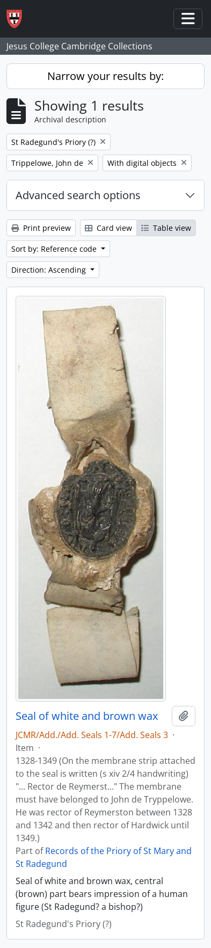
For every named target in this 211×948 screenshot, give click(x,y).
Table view (166, 228)
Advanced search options (78, 195)
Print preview (41, 228)
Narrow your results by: (105, 76)
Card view (108, 228)
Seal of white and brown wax (87, 716)
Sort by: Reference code (55, 249)
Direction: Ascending (49, 270)
